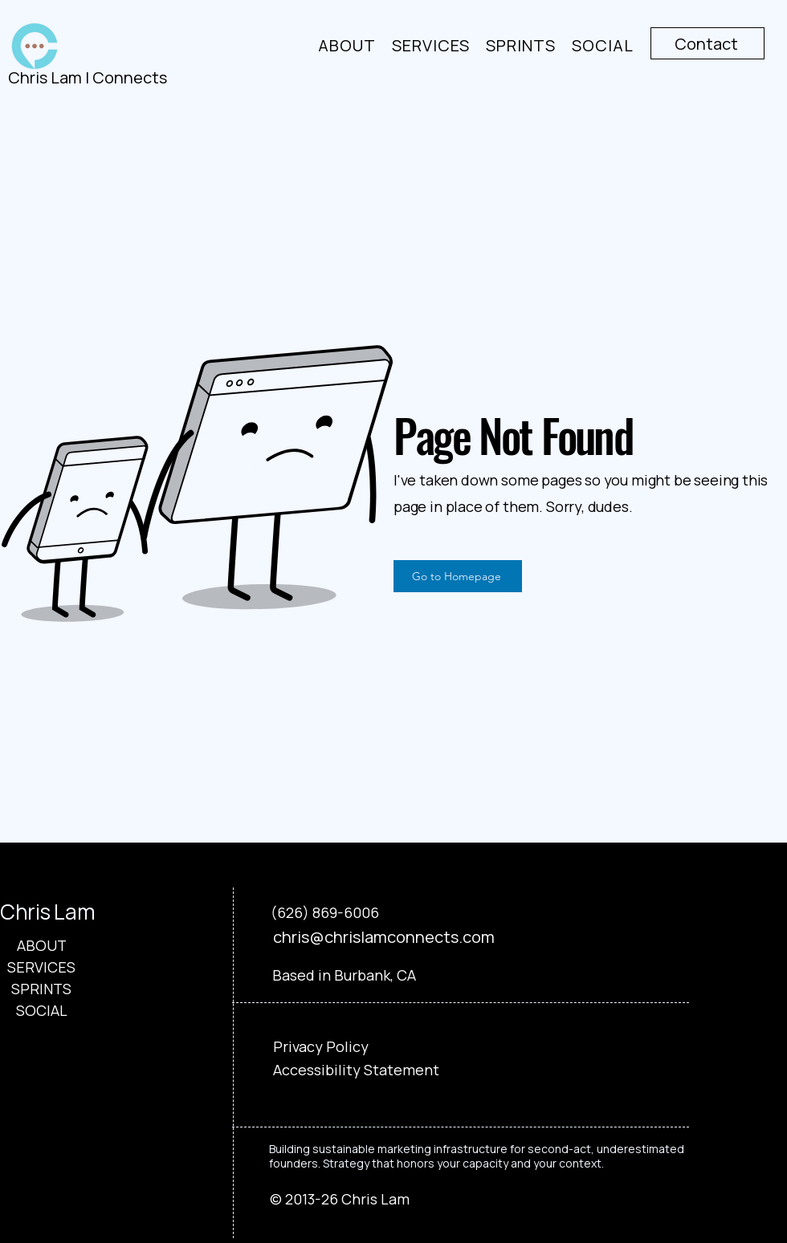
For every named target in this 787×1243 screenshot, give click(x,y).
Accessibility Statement (356, 1069)
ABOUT (42, 945)
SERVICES (41, 967)
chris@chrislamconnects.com (384, 937)
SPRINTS (41, 988)
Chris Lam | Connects (87, 77)
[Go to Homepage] (458, 576)
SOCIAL (41, 1010)
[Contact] (707, 43)
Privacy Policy (321, 1046)
